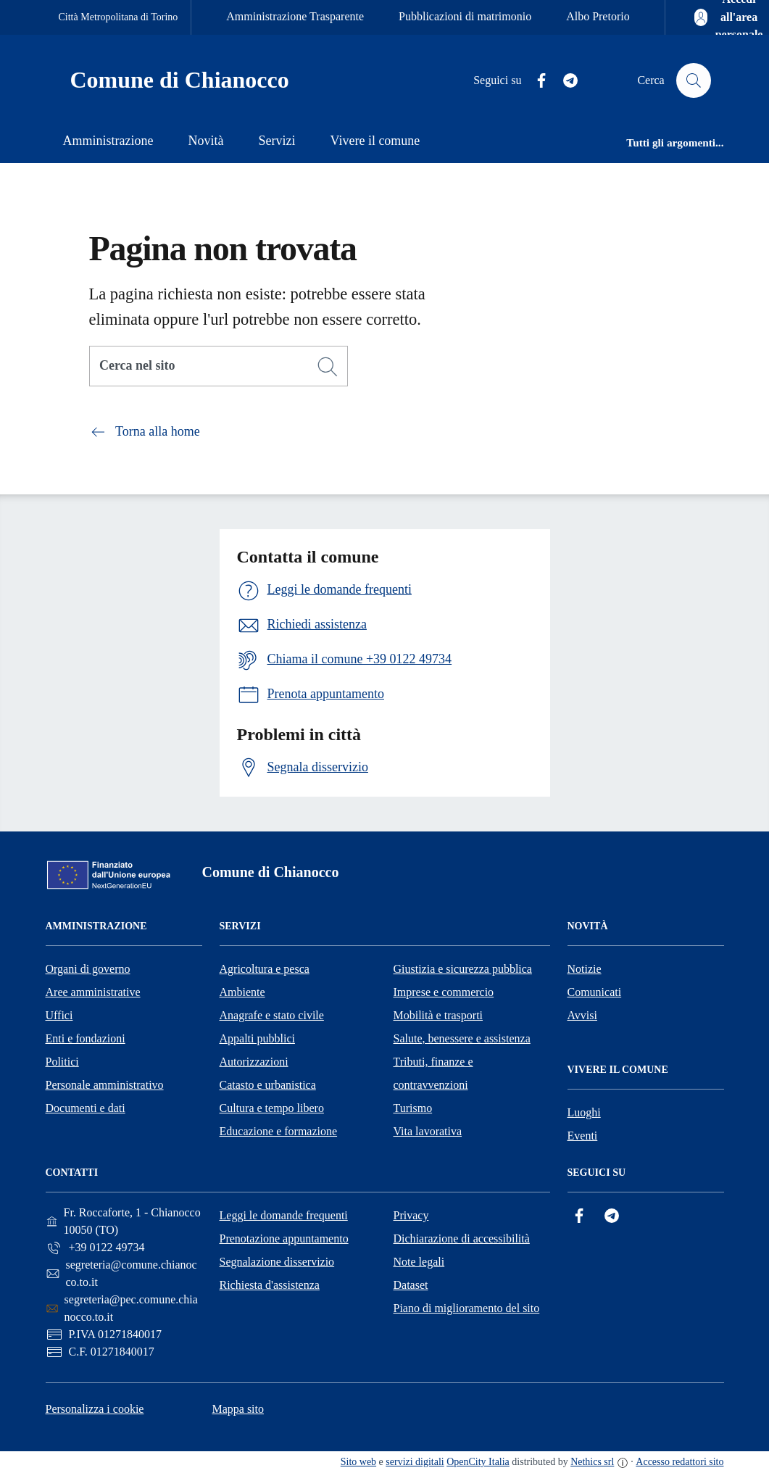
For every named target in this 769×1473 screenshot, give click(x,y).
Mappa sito (238, 1409)
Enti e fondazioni (85, 1038)
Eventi (583, 1135)
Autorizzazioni (254, 1061)
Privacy (411, 1215)
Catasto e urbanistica (268, 1085)
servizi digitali (415, 1461)
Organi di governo (88, 969)
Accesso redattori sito (679, 1461)
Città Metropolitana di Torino (118, 17)
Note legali (419, 1262)
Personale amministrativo (105, 1085)
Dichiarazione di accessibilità (462, 1238)
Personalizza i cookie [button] (95, 1409)
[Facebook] (535, 81)
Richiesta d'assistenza (270, 1285)
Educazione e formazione (279, 1131)
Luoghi (584, 1112)
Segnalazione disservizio (277, 1262)
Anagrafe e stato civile (272, 1015)
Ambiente (242, 992)
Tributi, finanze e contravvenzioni (433, 1073)
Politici (62, 1061)
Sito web (358, 1461)
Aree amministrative (93, 992)
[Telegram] (564, 81)
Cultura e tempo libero (272, 1108)
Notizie (585, 969)
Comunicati (595, 992)
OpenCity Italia (478, 1461)
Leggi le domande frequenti (284, 1215)
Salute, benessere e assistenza (462, 1038)
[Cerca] (327, 366)
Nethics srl (592, 1461)
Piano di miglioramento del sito (467, 1308)
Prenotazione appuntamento (284, 1238)
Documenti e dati (85, 1108)
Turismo (413, 1108)
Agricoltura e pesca (264, 969)
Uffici (59, 1015)
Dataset (411, 1285)
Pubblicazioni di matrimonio (465, 16)
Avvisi (582, 1015)
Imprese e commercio (444, 992)
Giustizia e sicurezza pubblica (463, 969)
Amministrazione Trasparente (295, 16)
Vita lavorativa (428, 1131)
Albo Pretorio (598, 16)
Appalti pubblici (257, 1038)
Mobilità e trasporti (438, 1015)
